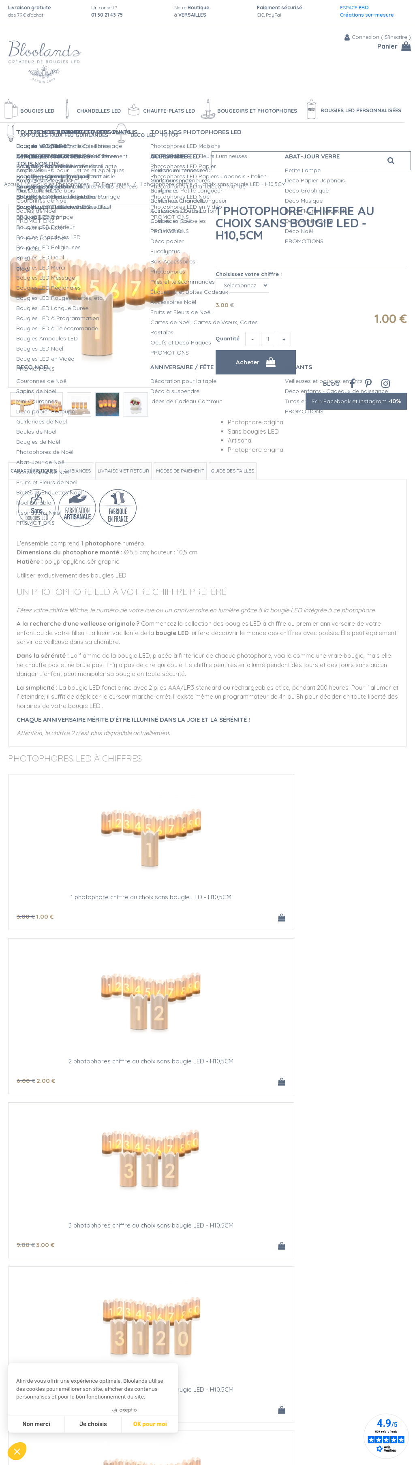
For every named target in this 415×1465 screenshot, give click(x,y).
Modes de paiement (180, 471)
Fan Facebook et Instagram (356, 401)
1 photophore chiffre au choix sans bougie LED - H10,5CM (295, 223)
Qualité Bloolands (212, 1388)
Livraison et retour (123, 471)
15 (316, 1080)
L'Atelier (198, 1405)
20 (293, 1080)
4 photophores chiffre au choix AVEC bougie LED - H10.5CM (207, 1228)
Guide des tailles (232, 471)
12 (27, 1080)
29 (183, 1245)
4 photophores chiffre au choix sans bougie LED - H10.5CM (75, 1064)
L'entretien (202, 1431)
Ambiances (77, 471)
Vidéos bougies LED (215, 1440)
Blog (331, 383)
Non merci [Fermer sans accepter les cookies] (36, 1424)
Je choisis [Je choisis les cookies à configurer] (93, 1424)
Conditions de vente (123, 1440)
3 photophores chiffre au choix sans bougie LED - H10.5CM (340, 900)
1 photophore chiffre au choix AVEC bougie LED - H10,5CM (207, 1064)
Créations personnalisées (222, 1414)
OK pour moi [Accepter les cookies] (150, 1424)
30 (28, 1245)
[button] (17, 1451)
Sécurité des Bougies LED (223, 1397)
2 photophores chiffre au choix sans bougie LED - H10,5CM (208, 900)
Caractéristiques (34, 471)
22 (51, 1245)
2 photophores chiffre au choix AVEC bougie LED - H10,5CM (340, 1064)
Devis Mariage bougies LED (224, 1423)
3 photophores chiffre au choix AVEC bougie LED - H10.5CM (74, 1228)
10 (160, 1080)
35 (160, 1245)
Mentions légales (118, 1448)
